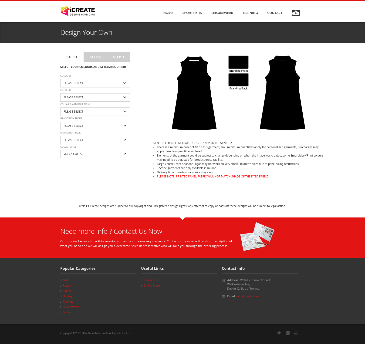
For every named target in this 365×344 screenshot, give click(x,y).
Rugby (67, 285)
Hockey (67, 296)
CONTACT (274, 12)
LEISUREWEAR (222, 12)
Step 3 (118, 56)
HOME (168, 12)
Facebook (288, 333)
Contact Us (151, 280)
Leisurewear (71, 307)
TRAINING (250, 12)
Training (68, 302)
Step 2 (95, 56)
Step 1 (71, 56)
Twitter (279, 332)
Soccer (67, 291)
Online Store (152, 285)
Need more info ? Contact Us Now (111, 231)
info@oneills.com (248, 296)
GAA (65, 280)
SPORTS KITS (192, 12)
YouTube (296, 332)
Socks (66, 312)
